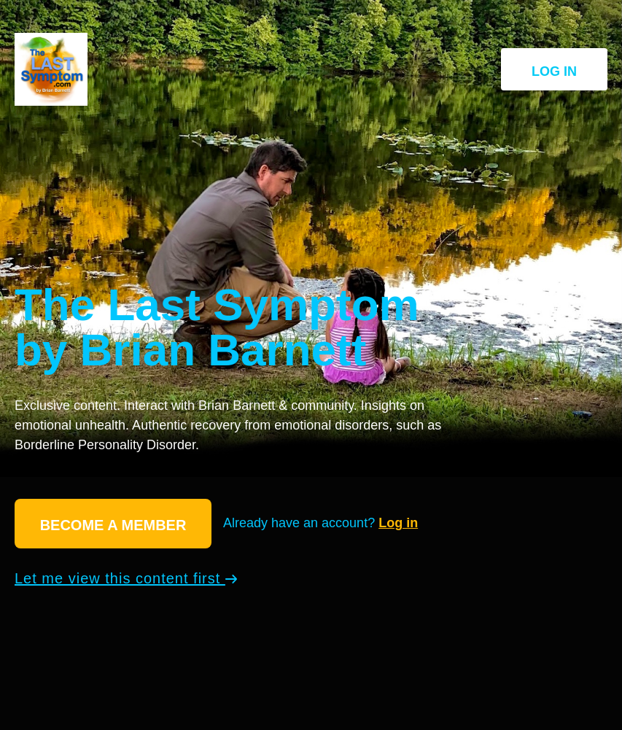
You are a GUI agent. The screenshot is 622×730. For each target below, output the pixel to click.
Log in (554, 71)
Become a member (113, 525)
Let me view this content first (126, 578)
